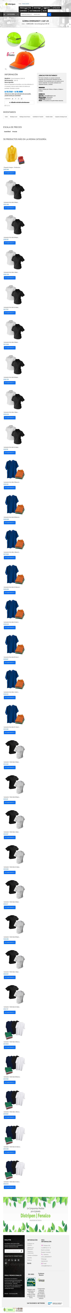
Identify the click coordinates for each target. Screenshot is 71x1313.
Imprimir (8, 105)
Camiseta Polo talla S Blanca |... (12, 482)
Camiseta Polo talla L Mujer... (11, 272)
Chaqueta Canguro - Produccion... (12, 167)
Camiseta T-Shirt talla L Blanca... (12, 1112)
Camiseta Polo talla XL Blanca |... (12, 587)
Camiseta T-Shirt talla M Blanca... (12, 1077)
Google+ (18, 99)
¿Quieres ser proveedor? (30, 1248)
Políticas (29, 1260)
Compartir (15, 99)
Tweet (12, 99)
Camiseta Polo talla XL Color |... (12, 727)
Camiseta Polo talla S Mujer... (11, 202)
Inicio (23, 24)
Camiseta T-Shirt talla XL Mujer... (12, 867)
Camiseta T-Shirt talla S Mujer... (11, 762)
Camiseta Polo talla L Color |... (11, 692)
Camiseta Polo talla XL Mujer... (11, 307)
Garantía (29, 1258)
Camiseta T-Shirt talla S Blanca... (12, 1042)
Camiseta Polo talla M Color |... (11, 657)
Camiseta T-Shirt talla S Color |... (12, 1182)
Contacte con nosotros (30, 1244)
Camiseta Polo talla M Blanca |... (12, 517)
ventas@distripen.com (47, 1266)
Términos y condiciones (30, 1252)
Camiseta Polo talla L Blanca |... (12, 552)
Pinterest (21, 99)
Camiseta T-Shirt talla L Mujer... (11, 832)
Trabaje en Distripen (32, 1255)
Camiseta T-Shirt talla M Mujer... (12, 797)
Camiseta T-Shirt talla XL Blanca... (12, 1147)
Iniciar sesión (25, 4)
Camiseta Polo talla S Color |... (11, 622)
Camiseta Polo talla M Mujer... (11, 237)
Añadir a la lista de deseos (20, 102)
